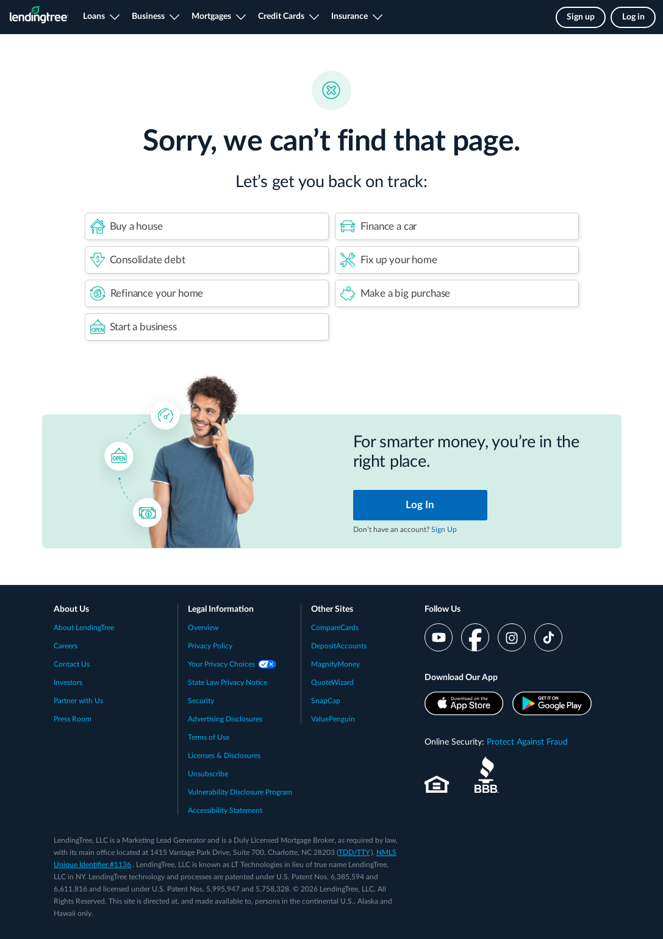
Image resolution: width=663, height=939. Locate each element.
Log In (420, 505)
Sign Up (444, 529)
